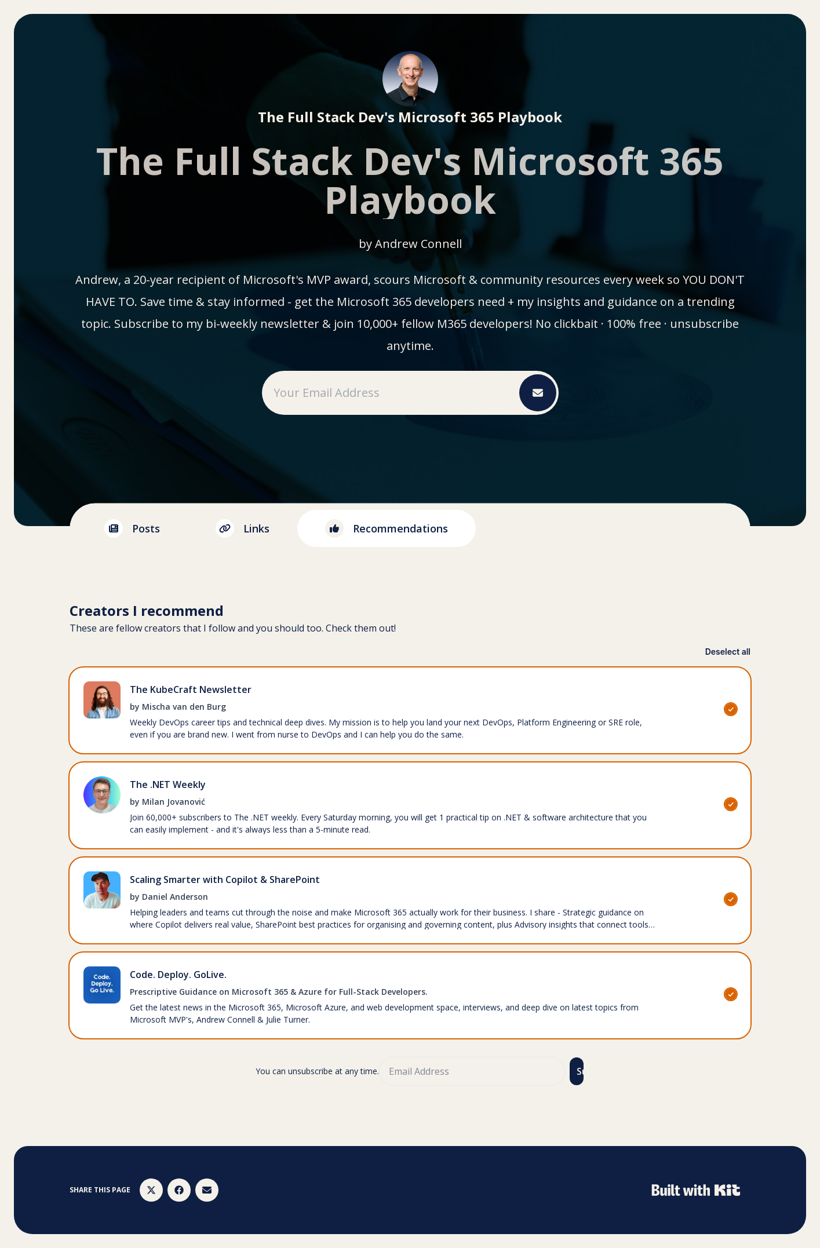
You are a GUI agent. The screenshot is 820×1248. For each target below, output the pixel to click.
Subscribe (580, 1071)
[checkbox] (410, 710)
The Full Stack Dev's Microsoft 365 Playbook (410, 116)
